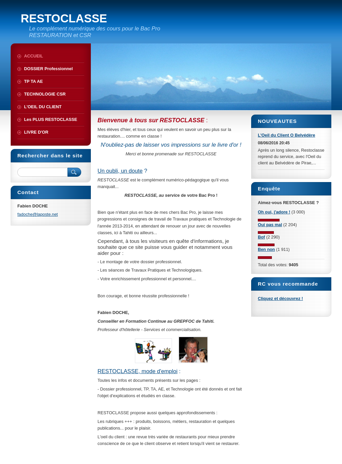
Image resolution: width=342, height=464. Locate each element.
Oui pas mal (270, 224)
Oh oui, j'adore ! (274, 211)
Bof (261, 237)
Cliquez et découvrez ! (280, 298)
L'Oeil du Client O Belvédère (286, 135)
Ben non (266, 249)
